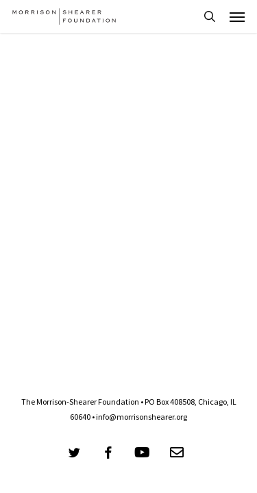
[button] (237, 16)
